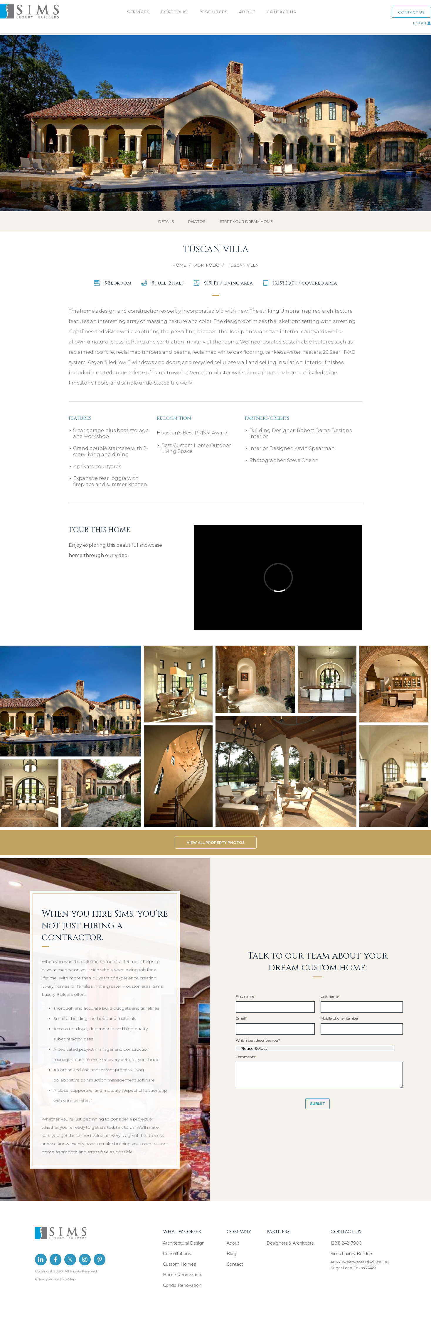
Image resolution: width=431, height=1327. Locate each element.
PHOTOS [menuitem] (197, 221)
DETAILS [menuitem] (166, 221)
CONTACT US (404, 14)
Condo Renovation (182, 1285)
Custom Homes (179, 1264)
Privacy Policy (47, 1279)
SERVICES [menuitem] (139, 13)
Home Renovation (182, 1274)
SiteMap (68, 1279)
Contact (235, 1264)
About (233, 1243)
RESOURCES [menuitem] (214, 13)
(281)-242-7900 (346, 1243)
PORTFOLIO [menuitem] (175, 13)
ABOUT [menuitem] (248, 13)
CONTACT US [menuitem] (282, 13)
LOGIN (415, 25)
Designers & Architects (290, 1243)
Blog (231, 1253)
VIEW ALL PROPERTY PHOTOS (216, 842)
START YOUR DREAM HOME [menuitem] (246, 221)
